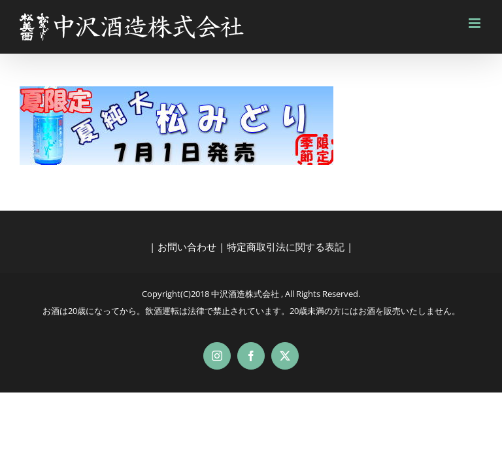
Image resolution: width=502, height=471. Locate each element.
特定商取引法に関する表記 (285, 246)
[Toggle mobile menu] (475, 23)
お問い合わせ (187, 246)
